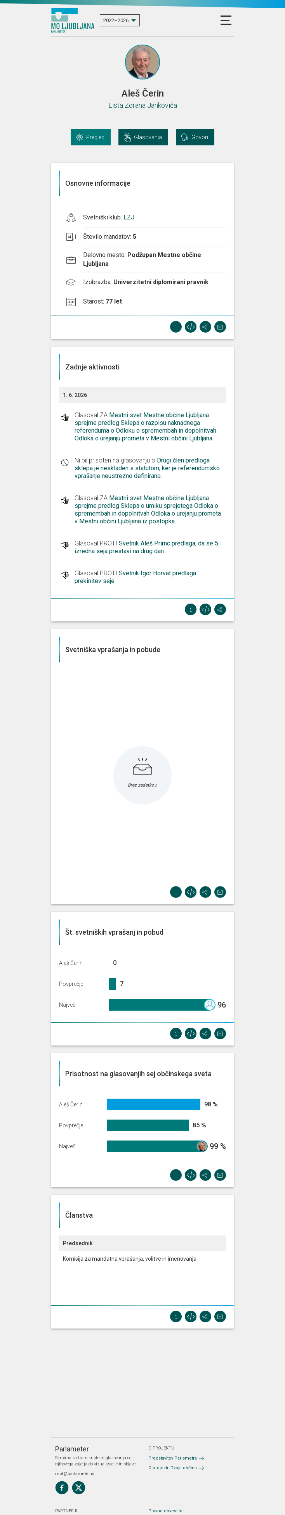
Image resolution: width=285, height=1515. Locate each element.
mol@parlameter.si (74, 1473)
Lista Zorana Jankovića (142, 105)
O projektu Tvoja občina (172, 1467)
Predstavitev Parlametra (172, 1458)
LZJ (128, 217)
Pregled (95, 137)
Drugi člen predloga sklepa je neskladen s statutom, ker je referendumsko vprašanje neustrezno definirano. (147, 468)
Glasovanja (148, 137)
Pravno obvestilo (165, 1510)
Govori (199, 137)
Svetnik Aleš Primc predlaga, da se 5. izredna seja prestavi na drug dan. (147, 547)
